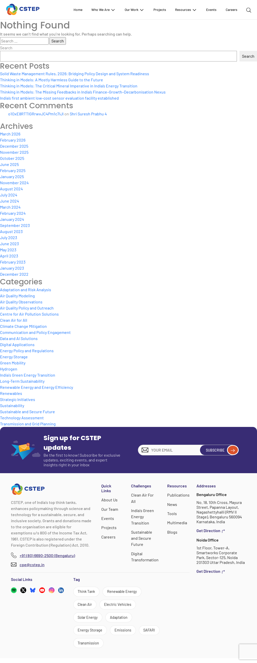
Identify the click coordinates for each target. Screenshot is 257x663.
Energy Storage (14, 356)
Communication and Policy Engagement (35, 332)
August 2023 (11, 231)
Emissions (128, 633)
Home (78, 9)
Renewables (11, 393)
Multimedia (177, 522)
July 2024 (8, 194)
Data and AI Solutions (19, 338)
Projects (159, 9)
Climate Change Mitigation (23, 326)
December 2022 (14, 274)
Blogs (172, 531)
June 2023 (9, 243)
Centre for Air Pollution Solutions (29, 314)
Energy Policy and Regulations (27, 350)
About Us (110, 499)
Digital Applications (17, 344)
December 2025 (14, 146)
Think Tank (87, 592)
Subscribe (220, 450)
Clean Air (86, 606)
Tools (172, 513)
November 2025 (14, 152)
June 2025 (9, 164)
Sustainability (12, 405)
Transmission (116, 647)
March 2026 (10, 133)
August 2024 (11, 188)
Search (6, 47)
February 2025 (12, 170)
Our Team (110, 508)
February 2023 (12, 261)
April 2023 (9, 255)
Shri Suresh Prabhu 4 (88, 113)
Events (211, 9)
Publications (178, 494)
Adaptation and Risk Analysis (25, 289)
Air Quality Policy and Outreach (27, 307)
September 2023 (15, 225)
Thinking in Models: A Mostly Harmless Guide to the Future (51, 79)
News (172, 504)
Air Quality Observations (21, 301)
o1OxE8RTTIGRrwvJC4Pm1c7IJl (36, 113)
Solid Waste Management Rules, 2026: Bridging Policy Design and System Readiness (74, 73)
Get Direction (210, 531)
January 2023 (12, 268)
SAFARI (84, 647)
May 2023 (8, 249)
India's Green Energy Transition (27, 375)
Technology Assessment (22, 417)
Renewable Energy (127, 592)
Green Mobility (12, 362)
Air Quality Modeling (17, 295)
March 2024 (10, 207)
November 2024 (14, 182)
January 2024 (12, 219)
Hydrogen (8, 368)
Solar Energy (89, 619)
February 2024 (13, 213)
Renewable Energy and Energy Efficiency (36, 387)
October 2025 (12, 158)
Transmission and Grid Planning (28, 423)
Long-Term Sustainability (22, 381)
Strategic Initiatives (17, 399)
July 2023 (8, 237)
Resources (186, 9)
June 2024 (9, 200)
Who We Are (103, 9)
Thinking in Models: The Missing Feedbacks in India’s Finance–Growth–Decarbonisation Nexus (83, 91)
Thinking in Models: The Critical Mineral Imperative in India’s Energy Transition (68, 85)
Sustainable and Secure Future (27, 411)
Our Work (134, 9)
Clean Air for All (13, 320)
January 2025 (12, 176)
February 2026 (12, 139)
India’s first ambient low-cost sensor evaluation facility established (59, 98)
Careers (231, 9)
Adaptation (124, 619)
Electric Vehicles (122, 606)
